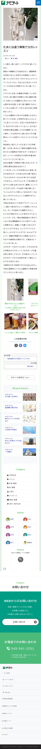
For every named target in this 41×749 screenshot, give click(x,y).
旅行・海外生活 (14, 504)
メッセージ (12, 496)
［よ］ (7, 58)
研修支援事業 (8, 699)
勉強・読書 (12, 500)
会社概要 (6, 673)
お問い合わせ (19, 622)
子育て (10, 491)
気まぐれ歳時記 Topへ (20, 377)
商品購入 (7, 692)
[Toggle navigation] (38, 2)
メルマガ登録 (8, 679)
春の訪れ (30, 366)
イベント (11, 479)
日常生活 (11, 475)
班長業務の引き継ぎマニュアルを (18, 359)
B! (25, 345)
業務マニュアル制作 (10, 706)
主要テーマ (7, 721)
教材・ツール (7, 713)
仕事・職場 (12, 483)
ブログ (5, 734)
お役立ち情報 (8, 728)
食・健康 (15, 58)
